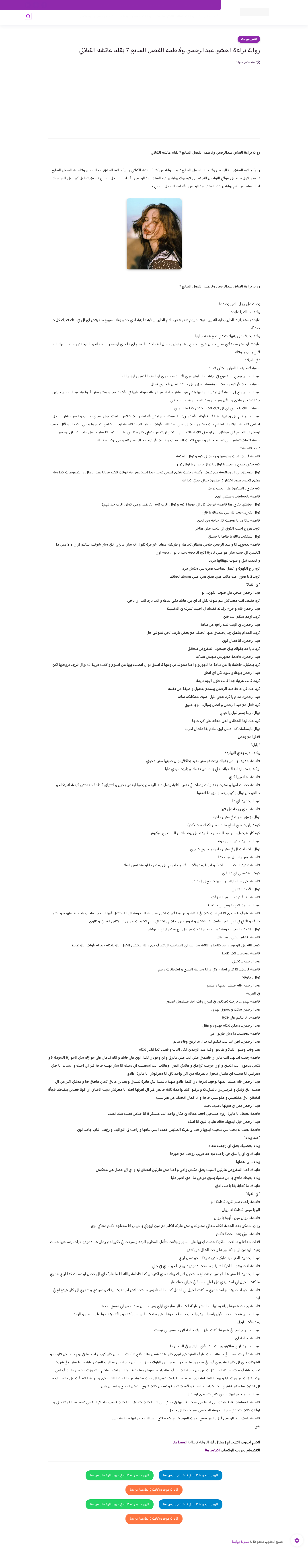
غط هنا (177, 1442)
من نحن (174, 5)
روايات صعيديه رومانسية (132, 18)
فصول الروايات (206, 18)
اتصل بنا (211, 5)
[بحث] (28, 18)
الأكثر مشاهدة (162, 18)
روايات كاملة (183, 18)
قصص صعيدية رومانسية (94, 18)
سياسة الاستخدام (154, 5)
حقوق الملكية (193, 5)
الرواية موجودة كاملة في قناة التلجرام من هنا (190, 1475)
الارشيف (105, 5)
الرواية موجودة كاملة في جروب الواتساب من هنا (119, 1475)
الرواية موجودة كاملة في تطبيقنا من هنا (154, 1490)
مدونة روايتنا (240, 1542)
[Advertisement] (154, 98)
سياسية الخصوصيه (127, 5)
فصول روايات (249, 39)
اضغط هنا (212, 1450)
